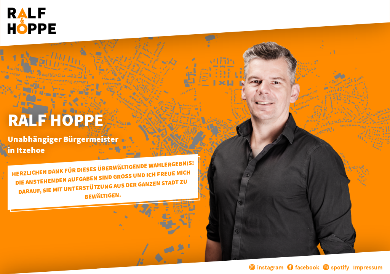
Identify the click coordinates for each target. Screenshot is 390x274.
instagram (266, 267)
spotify (336, 267)
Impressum (367, 267)
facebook (303, 267)
